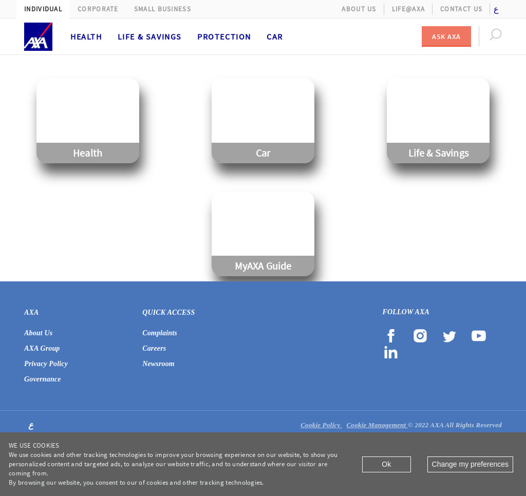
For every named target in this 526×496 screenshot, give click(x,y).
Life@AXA (408, 9)
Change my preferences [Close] (470, 464)
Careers (154, 348)
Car (275, 36)
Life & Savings (150, 36)
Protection (224, 36)
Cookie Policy (321, 425)
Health (86, 36)
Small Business (162, 9)
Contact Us (461, 9)
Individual (43, 9)
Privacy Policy (46, 364)
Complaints (159, 333)
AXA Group (42, 348)
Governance (42, 379)
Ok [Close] (386, 464)
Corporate (98, 9)
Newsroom (158, 364)
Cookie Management (377, 425)
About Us (359, 9)
